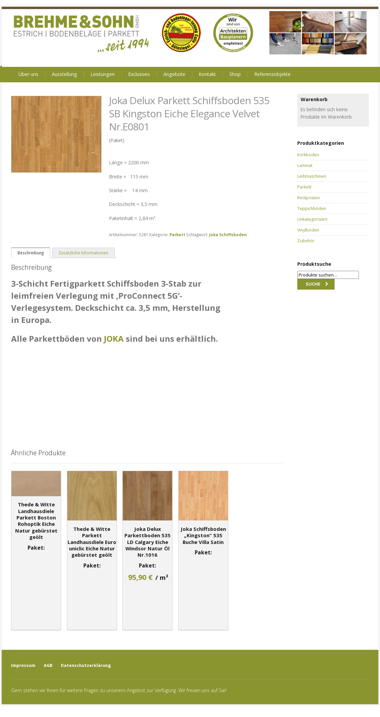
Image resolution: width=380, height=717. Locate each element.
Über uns (28, 74)
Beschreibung (30, 252)
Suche (313, 284)
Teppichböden (311, 208)
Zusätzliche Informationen (83, 252)
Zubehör (306, 241)
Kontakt (207, 74)
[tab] (30, 252)
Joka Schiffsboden (228, 234)
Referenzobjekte (272, 74)
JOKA (114, 338)
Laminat (304, 165)
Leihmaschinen (311, 176)
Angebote (174, 74)
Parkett (177, 234)
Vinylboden (308, 230)
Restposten (308, 198)
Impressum (23, 665)
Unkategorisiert (312, 219)
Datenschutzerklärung (86, 665)
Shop (235, 74)
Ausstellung (64, 74)
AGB (48, 665)
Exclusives (139, 74)
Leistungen (102, 74)
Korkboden (308, 155)
